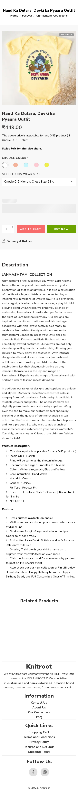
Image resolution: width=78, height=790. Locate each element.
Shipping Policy (39, 752)
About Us (39, 707)
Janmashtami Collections (52, 16)
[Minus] (13, 231)
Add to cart (30, 229)
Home (14, 16)
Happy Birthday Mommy (44, 572)
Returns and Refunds (39, 747)
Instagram (28, 558)
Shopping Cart (39, 732)
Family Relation (17, 572)
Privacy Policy (39, 742)
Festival (27, 16)
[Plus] (13, 227)
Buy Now (61, 229)
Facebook (48, 558)
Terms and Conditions (39, 737)
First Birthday (66, 567)
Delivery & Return (17, 241)
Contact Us (39, 703)
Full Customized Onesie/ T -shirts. (53, 576)
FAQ (39, 717)
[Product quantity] (6, 229)
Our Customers (39, 712)
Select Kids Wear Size (21, 174)
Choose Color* (15, 158)
